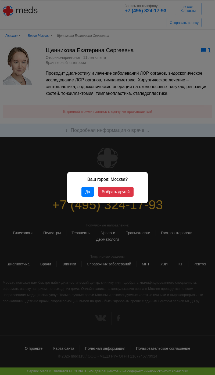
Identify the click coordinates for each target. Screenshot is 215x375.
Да (87, 192)
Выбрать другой (116, 192)
